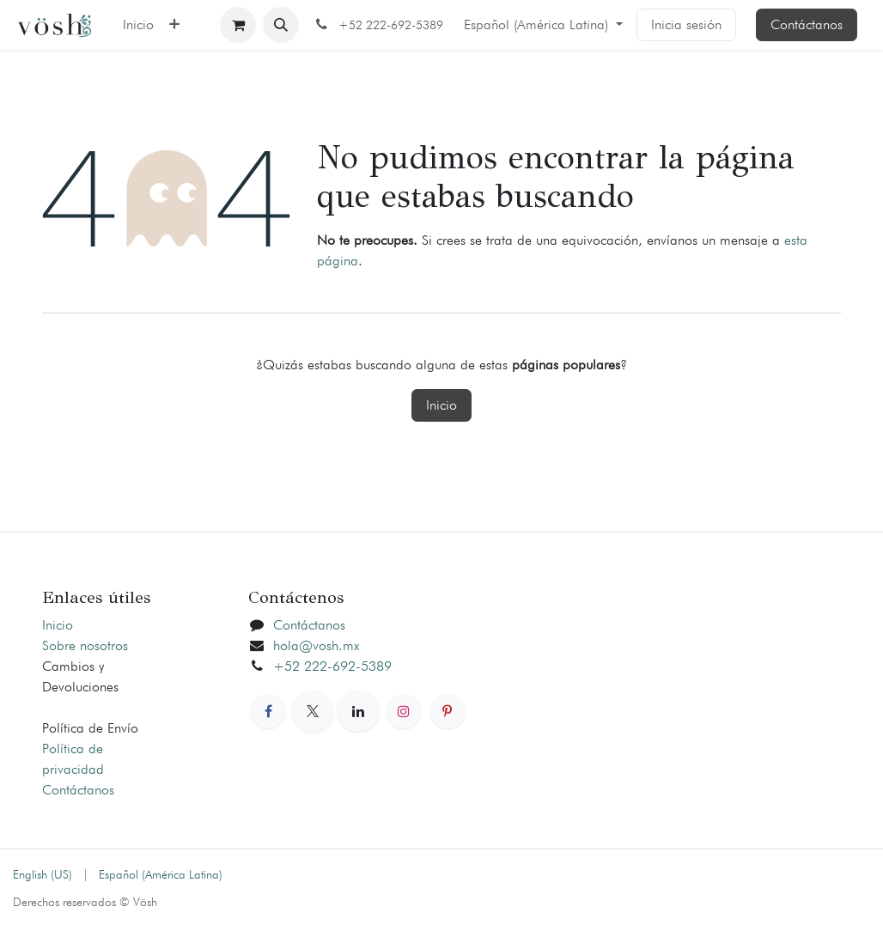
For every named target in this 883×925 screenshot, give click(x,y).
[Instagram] (404, 711)
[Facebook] (268, 711)
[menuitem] (138, 25)
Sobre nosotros (85, 645)
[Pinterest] (447, 711)
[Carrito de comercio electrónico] (238, 25)
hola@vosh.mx (316, 645)
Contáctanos (806, 24)
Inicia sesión (686, 24)
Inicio (441, 405)
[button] (281, 25)
